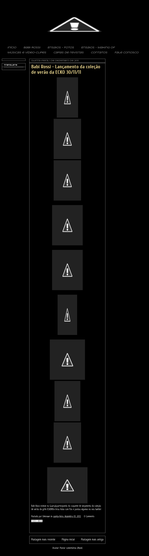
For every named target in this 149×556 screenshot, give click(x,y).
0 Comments (89, 516)
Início (11, 47)
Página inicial (68, 539)
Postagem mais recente (43, 539)
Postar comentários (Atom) (71, 548)
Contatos (99, 52)
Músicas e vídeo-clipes (26, 52)
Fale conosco (127, 52)
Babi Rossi (31, 47)
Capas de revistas (68, 52)
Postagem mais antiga (92, 539)
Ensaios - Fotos (61, 47)
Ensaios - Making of (98, 47)
